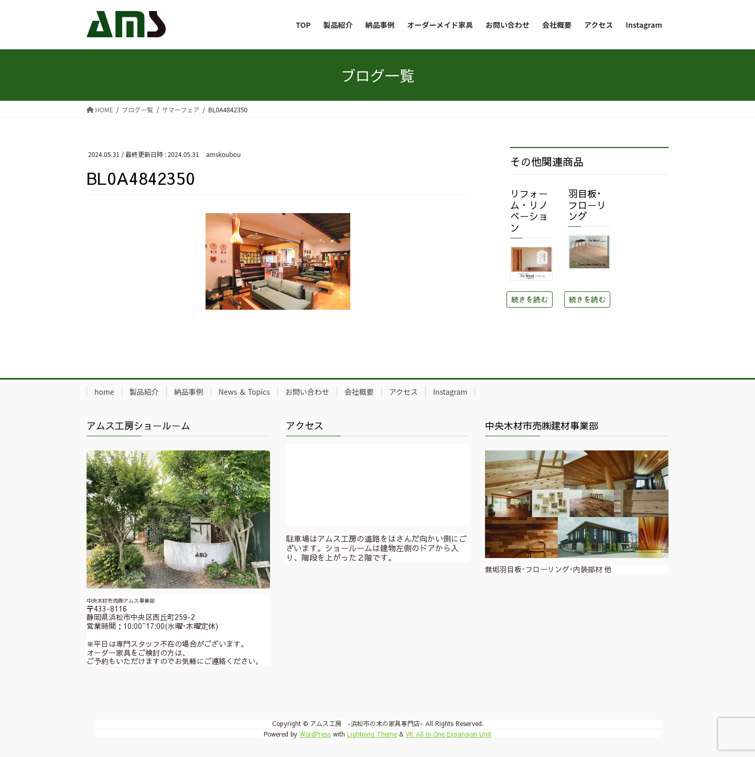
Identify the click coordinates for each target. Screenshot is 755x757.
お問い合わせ (307, 391)
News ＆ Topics (244, 391)
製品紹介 (144, 391)
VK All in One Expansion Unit (448, 734)
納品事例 (188, 391)
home (104, 391)
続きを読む (529, 299)
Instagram (450, 391)
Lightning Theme (372, 734)
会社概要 (359, 391)
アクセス (403, 391)
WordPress (315, 734)
